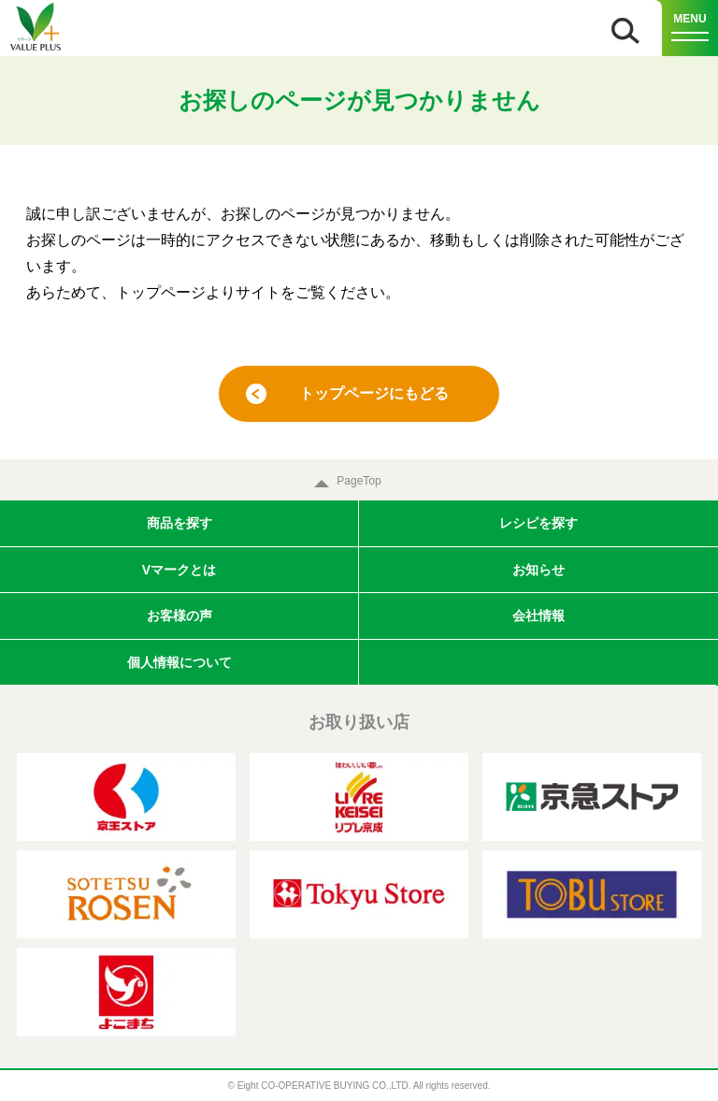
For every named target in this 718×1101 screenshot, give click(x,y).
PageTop (359, 480)
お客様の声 (179, 615)
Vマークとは (179, 569)
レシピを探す (538, 522)
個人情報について (179, 662)
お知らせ (538, 569)
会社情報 (538, 615)
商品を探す (179, 522)
